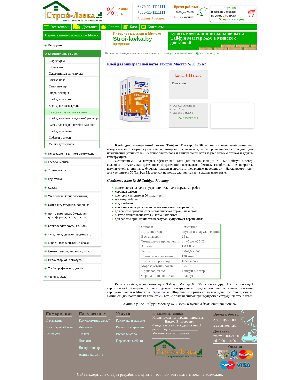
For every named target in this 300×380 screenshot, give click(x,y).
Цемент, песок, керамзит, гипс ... (70, 251)
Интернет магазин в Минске (137, 33)
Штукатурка (57, 60)
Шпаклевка (56, 67)
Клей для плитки (60, 99)
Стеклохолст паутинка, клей (67, 225)
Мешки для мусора (61, 144)
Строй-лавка (161, 292)
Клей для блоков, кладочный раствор (73, 118)
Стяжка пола (57, 80)
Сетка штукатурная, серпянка (69, 204)
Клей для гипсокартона (64, 105)
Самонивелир (58, 86)
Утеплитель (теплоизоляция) (68, 196)
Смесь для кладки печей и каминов (72, 124)
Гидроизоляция (59, 92)
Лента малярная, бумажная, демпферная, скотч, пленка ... (69, 215)
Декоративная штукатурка (66, 73)
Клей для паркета (60, 131)
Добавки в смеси (60, 137)
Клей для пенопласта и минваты (68, 112)
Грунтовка (55, 179)
